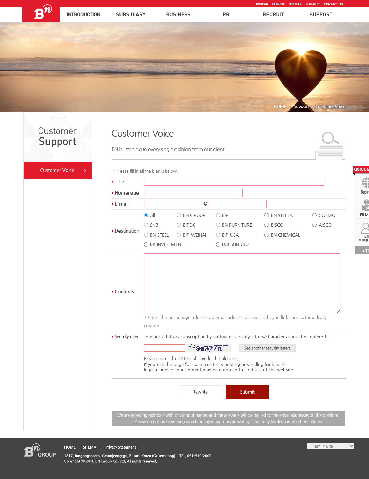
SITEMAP (90, 447)
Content (123, 291)
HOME (70, 447)
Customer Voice (57, 170)
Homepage (125, 192)
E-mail (120, 203)
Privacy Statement (121, 447)
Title (118, 181)
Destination (125, 230)
